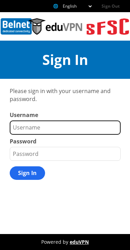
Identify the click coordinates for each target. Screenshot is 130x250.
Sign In (27, 173)
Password (23, 141)
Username (24, 115)
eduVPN (79, 242)
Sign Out (111, 6)
